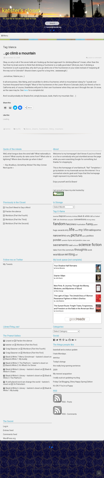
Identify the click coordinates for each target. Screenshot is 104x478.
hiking (51, 129)
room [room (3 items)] (88, 240)
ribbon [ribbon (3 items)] (84, 240)
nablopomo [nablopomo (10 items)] (94, 230)
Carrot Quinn (60, 311)
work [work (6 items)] (90, 250)
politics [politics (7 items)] (90, 235)
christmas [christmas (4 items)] (63, 220)
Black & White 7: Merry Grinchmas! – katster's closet (27, 357)
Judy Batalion (60, 301)
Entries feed (8, 430)
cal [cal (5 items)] (91, 216)
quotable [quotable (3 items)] (64, 240)
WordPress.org (9, 438)
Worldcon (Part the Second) (17, 223)
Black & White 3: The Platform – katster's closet (25, 363)
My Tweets (7, 264)
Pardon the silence (13, 211)
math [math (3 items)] (76, 230)
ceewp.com (70, 469)
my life (18, 129)
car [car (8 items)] (54, 219)
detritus (56, 358)
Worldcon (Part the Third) (16, 219)
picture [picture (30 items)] (76, 235)
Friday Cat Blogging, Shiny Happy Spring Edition (73, 382)
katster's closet (21, 10)
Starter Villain (59, 276)
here (26, 90)
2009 (55, 370)
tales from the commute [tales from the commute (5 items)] (63, 250)
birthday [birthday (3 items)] (74, 216)
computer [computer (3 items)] (70, 220)
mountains (59, 129)
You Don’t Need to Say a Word (17, 207)
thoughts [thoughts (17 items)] (80, 249)
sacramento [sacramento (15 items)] (60, 245)
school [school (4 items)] (75, 245)
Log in (5, 426)
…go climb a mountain (19, 53)
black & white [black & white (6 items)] (84, 216)
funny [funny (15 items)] (89, 224)
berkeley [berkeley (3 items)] (69, 216)
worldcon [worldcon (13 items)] (58, 254)
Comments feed (10, 434)
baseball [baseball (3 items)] (56, 216)
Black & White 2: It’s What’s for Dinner (20, 365)
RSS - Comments (69, 414)
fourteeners (43, 129)
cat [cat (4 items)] (58, 220)
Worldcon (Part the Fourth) (16, 215)
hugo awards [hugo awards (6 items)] (59, 230)
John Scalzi (59, 278)
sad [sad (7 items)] (70, 245)
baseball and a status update (65, 350)
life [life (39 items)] (71, 229)
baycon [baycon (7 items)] (62, 216)
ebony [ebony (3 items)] (93, 220)
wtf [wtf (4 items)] (76, 255)
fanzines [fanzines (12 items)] (71, 224)
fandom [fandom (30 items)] (59, 224)
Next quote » (8, 168)
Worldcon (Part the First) (27, 345)
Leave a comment (94, 58)
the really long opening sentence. (67, 366)
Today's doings (59, 362)
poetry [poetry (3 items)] (84, 236)
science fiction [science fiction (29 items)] (90, 245)
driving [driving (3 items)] (89, 220)
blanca (28, 129)
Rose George (59, 291)
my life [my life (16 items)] (83, 230)
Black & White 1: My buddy (16, 359)
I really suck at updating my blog (66, 378)
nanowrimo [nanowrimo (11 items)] (59, 235)
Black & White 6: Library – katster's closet (23, 369)
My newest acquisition (62, 374)
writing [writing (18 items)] (70, 254)
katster (7, 129)
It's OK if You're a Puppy (63, 386)
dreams (35, 129)
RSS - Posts (67, 402)
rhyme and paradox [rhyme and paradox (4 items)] (75, 240)
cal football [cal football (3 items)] (96, 216)
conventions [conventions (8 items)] (80, 219)
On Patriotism (19, 384)
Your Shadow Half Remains (65, 266)
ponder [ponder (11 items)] (57, 240)
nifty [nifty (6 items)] (68, 236)
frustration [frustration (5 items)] (81, 224)
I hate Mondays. (59, 354)
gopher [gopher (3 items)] (95, 225)
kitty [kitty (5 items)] (67, 230)
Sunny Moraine (60, 268)
